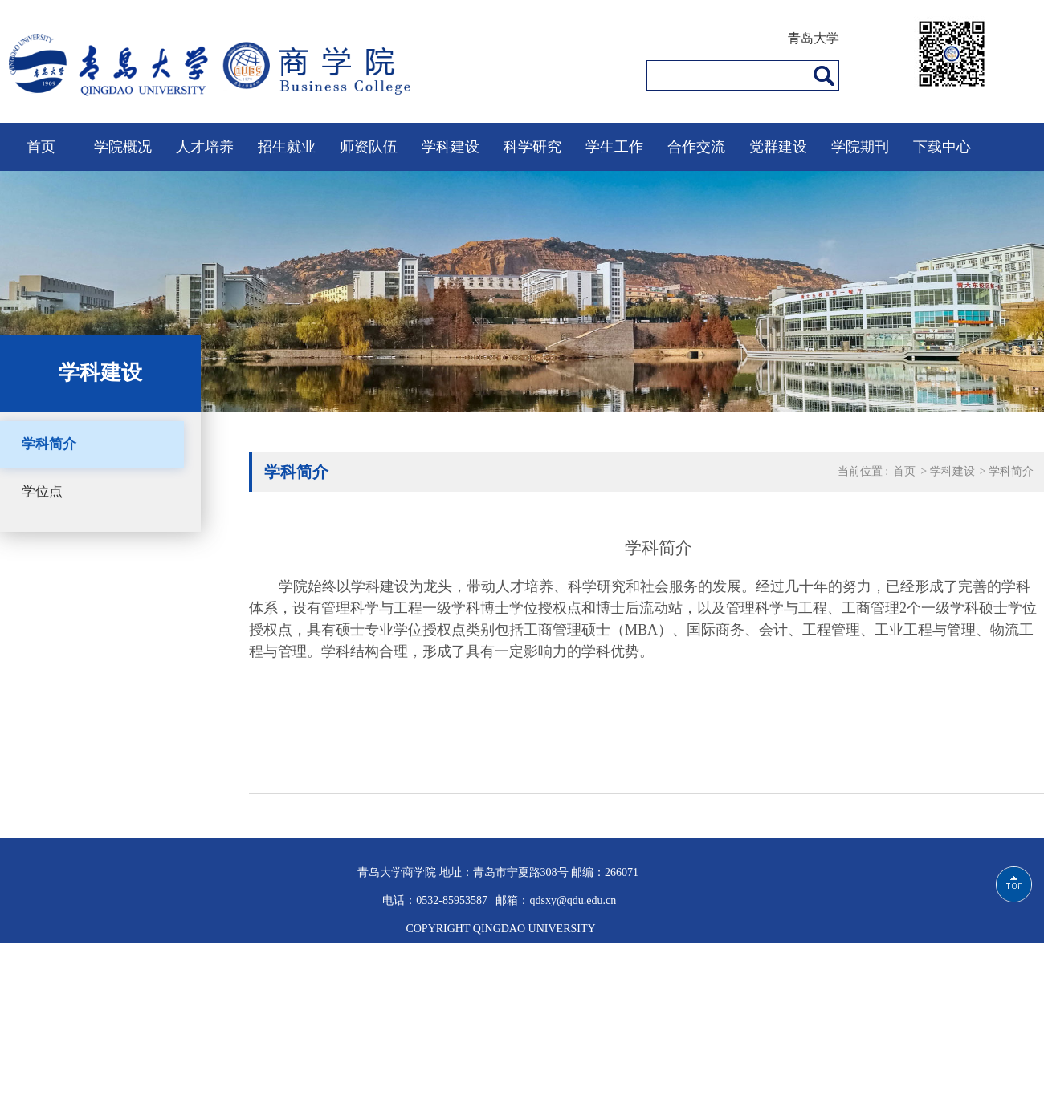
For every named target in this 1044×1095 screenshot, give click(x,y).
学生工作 (614, 147)
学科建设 (450, 147)
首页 (41, 147)
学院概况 (123, 147)
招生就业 (287, 147)
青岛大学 (813, 38)
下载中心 (942, 147)
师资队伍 (369, 147)
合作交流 (696, 147)
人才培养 (205, 147)
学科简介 (49, 444)
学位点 (42, 491)
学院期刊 (860, 147)
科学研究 (532, 147)
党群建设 (778, 147)
